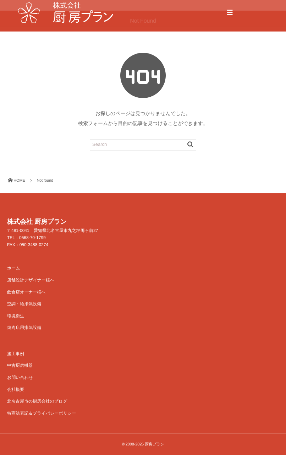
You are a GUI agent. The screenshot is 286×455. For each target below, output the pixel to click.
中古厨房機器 (20, 365)
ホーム (13, 268)
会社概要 (15, 389)
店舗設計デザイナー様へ (30, 280)
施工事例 (15, 353)
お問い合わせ (20, 377)
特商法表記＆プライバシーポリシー (41, 413)
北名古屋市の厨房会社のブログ (37, 401)
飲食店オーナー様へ (26, 292)
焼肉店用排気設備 (24, 327)
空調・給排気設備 (24, 303)
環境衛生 (15, 315)
